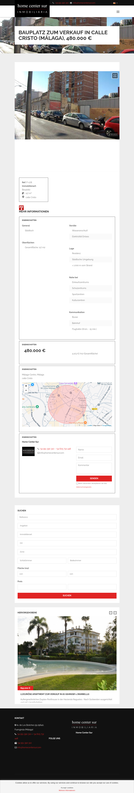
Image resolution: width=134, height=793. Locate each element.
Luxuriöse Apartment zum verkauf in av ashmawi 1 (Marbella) (55, 694)
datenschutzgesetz (83, 487)
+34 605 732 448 (63, 449)
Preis (20, 581)
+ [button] (26, 386)
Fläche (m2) (23, 568)
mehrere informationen (67, 790)
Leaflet (89, 425)
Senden (94, 478)
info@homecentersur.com (84, 3)
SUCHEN (67, 595)
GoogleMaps (106, 425)
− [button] (26, 390)
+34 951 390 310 (62, 3)
